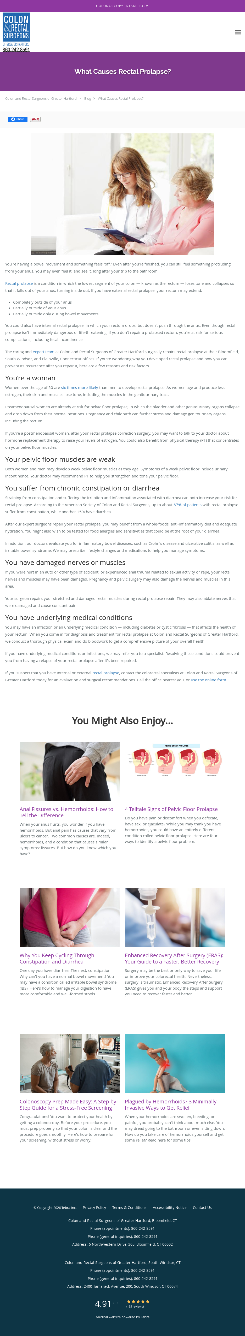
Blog (87, 98)
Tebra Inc (69, 1207)
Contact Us (202, 1207)
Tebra (145, 1317)
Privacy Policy (94, 1207)
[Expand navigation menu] (238, 32)
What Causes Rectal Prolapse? (120, 98)
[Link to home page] (15, 32)
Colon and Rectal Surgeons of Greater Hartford (41, 98)
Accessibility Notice (170, 1207)
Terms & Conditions (129, 1207)
